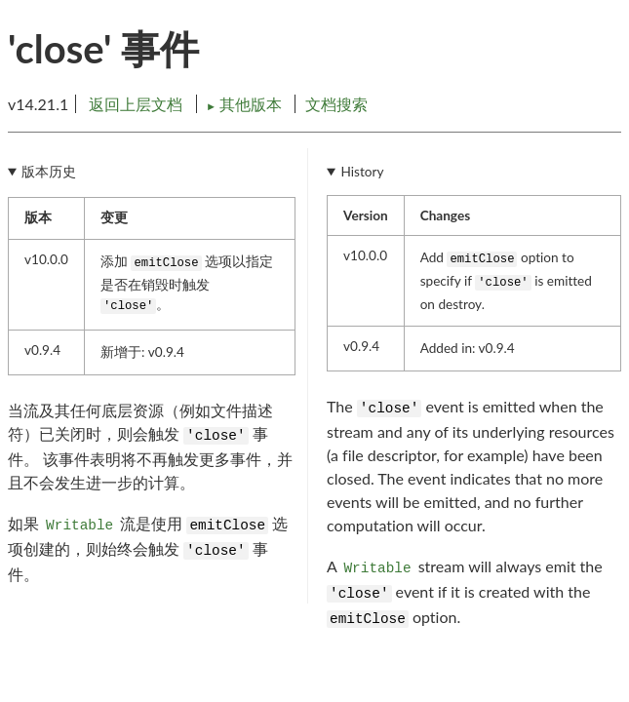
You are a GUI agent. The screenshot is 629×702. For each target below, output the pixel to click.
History (361, 171)
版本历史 (48, 171)
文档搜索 (336, 104)
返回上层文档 (135, 104)
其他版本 (246, 104)
